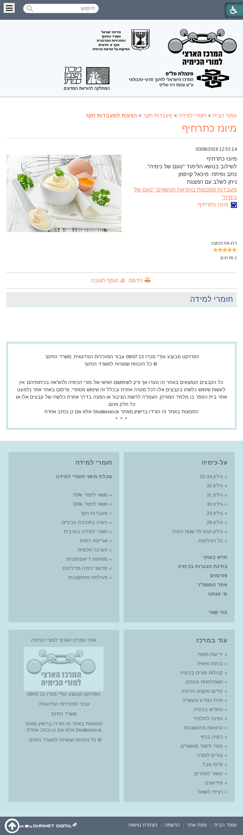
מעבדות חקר (157, 115)
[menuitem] (225, 824)
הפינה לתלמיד (207, 718)
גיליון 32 (215, 485)
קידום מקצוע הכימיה (202, 691)
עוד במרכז (211, 640)
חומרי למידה (192, 115)
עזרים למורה (209, 755)
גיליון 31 (215, 495)
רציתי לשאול (210, 792)
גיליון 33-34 (211, 476)
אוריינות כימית (93, 540)
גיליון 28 (215, 522)
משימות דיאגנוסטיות (87, 559)
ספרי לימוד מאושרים (202, 746)
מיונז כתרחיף (209, 128)
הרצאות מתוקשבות (203, 727)
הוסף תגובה (105, 280)
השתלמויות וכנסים (204, 682)
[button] (9, 8)
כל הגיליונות (210, 540)
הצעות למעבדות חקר (111, 115)
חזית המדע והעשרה (202, 700)
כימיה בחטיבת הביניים (85, 522)
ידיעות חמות (210, 654)
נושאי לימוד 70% (89, 495)
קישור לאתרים (208, 773)
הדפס (136, 280)
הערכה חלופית (93, 550)
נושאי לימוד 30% (89, 504)
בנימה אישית (210, 663)
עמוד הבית (225, 115)
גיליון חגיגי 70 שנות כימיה (197, 531)
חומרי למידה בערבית (86, 531)
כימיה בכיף (212, 737)
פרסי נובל (212, 764)
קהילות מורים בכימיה (201, 672)
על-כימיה (214, 462)
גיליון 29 (215, 513)
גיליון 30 (215, 504)
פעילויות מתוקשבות (88, 577)
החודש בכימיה (207, 709)
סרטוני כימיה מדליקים (85, 568)
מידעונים (214, 782)
